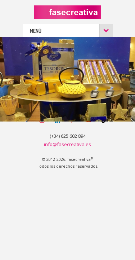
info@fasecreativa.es (67, 144)
